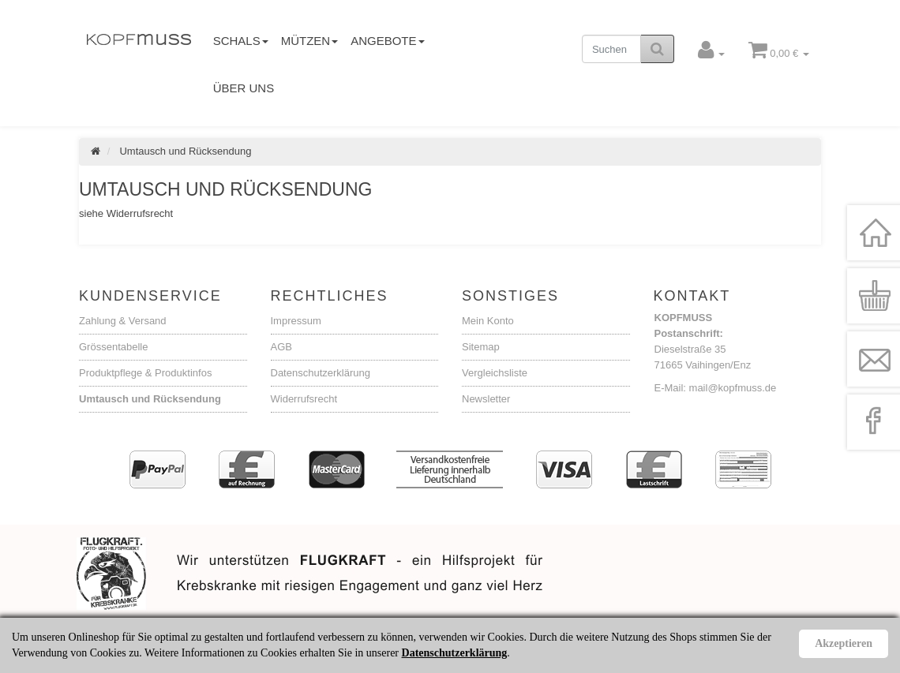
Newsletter (486, 399)
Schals (240, 40)
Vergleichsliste (494, 373)
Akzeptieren (843, 643)
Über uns (244, 88)
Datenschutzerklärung (320, 373)
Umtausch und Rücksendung (150, 399)
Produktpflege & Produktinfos (145, 373)
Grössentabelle (113, 347)
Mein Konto (488, 321)
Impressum (296, 321)
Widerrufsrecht (304, 399)
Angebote (387, 40)
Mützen (310, 40)
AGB (281, 347)
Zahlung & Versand (123, 321)
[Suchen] (611, 49)
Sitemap (481, 347)
